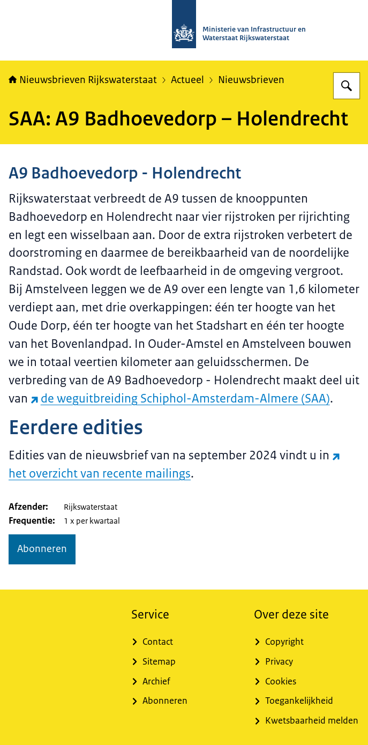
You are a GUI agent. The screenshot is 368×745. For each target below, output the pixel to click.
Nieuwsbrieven (251, 79)
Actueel (187, 79)
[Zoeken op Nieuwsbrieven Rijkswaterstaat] (346, 86)
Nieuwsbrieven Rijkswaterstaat (83, 79)
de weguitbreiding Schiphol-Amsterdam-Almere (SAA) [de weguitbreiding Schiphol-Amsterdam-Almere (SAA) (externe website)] (180, 398)
